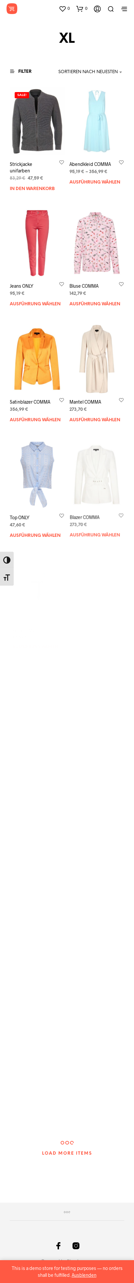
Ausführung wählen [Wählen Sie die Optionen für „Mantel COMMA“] (94, 417)
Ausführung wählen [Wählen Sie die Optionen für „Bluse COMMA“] (94, 304)
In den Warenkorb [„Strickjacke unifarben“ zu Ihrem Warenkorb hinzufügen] (32, 189)
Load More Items (67, 1153)
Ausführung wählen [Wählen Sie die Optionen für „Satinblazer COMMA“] (35, 420)
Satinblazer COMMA (30, 402)
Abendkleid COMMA (90, 164)
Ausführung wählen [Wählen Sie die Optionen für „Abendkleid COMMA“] (94, 182)
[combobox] (90, 72)
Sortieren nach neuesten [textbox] (88, 72)
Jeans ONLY (21, 286)
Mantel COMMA (85, 400)
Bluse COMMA (83, 286)
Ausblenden (84, 1275)
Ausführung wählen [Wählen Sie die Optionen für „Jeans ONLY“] (35, 304)
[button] (64, 8)
